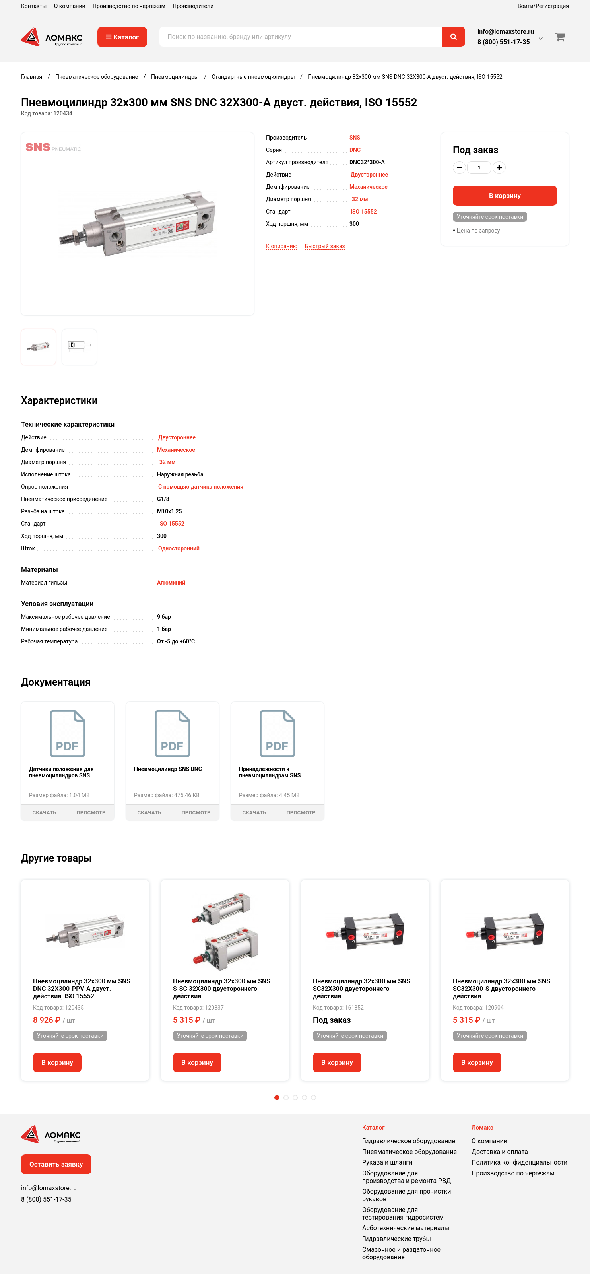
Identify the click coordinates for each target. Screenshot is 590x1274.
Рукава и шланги (387, 1162)
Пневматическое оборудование (409, 1152)
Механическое (368, 187)
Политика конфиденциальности (519, 1162)
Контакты (34, 6)
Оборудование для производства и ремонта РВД (406, 1177)
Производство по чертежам (129, 6)
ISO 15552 (364, 211)
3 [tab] (295, 1097)
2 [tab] (286, 1097)
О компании (69, 6)
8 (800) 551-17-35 (503, 42)
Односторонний (179, 548)
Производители (193, 6)
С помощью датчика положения (200, 487)
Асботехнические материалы (405, 1228)
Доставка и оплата (500, 1152)
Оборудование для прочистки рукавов (406, 1195)
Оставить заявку (56, 1164)
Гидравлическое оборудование (408, 1141)
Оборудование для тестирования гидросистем (403, 1213)
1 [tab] (276, 1097)
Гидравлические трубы (396, 1239)
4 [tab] (304, 1097)
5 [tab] (313, 1097)
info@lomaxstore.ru (505, 31)
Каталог (122, 37)
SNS (354, 137)
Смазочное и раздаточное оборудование (401, 1253)
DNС (355, 150)
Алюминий (171, 582)
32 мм (360, 199)
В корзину (505, 196)
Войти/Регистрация (543, 6)
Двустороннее (369, 174)
